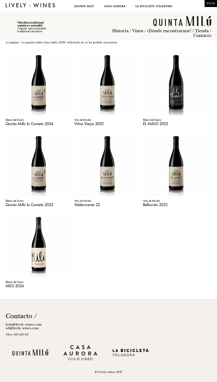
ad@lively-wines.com (22, 328)
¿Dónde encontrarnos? (169, 31)
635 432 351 (21, 334)
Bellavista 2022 (155, 205)
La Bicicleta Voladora (153, 6)
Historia (120, 31)
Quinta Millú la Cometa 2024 (29, 124)
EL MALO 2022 (155, 124)
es (213, 3)
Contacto (202, 35)
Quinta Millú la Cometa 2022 (29, 205)
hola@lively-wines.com (24, 324)
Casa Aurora (115, 6)
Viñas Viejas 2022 (89, 124)
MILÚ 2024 (15, 286)
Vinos (137, 31)
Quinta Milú (84, 6)
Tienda (202, 31)
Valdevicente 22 (87, 205)
